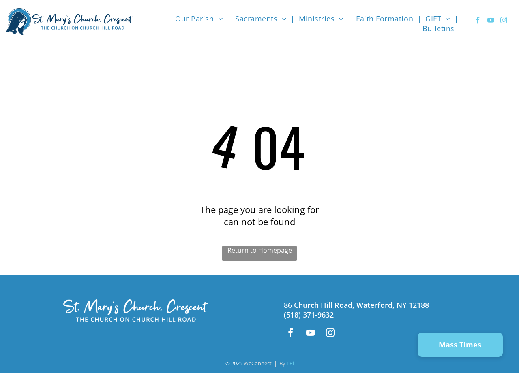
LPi (290, 363)
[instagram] (504, 21)
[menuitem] (201, 18)
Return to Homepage (259, 250)
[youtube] (491, 21)
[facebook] (478, 21)
